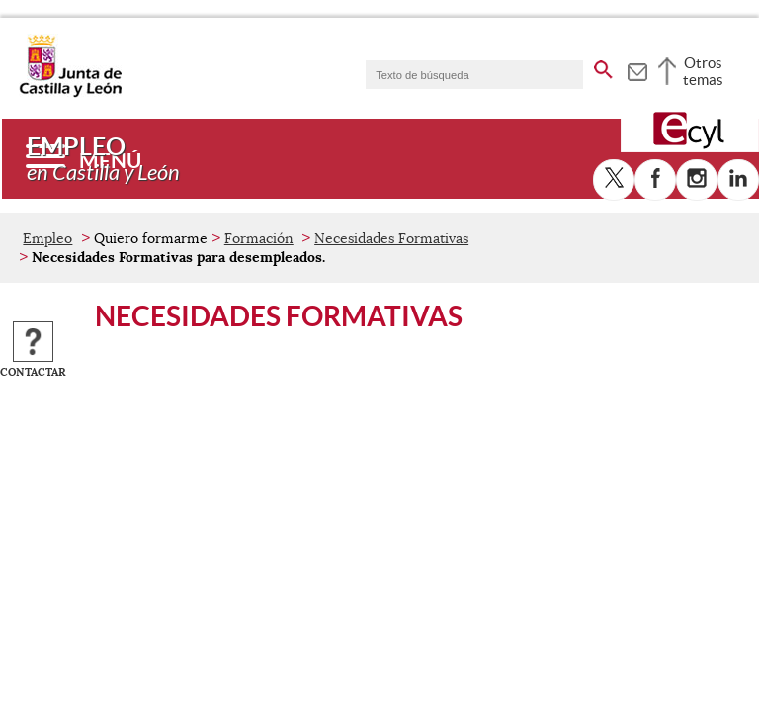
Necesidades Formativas (391, 238)
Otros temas (703, 71)
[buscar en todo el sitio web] (603, 66)
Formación (259, 238)
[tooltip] (637, 69)
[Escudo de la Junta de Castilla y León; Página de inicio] (70, 93)
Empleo (47, 238)
